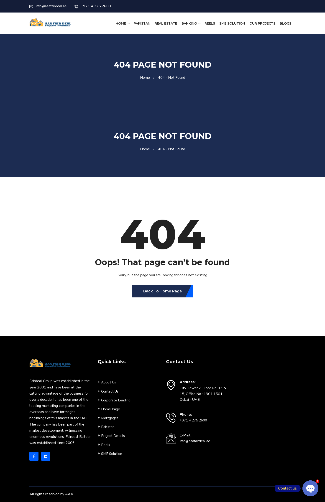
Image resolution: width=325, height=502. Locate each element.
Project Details (113, 436)
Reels (210, 23)
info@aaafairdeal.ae (48, 6)
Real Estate (166, 23)
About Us (108, 382)
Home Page (110, 409)
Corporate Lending (116, 400)
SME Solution (232, 23)
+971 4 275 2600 (92, 6)
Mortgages (109, 418)
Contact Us (109, 391)
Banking (189, 23)
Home (121, 23)
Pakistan (142, 23)
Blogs (285, 23)
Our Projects (262, 23)
